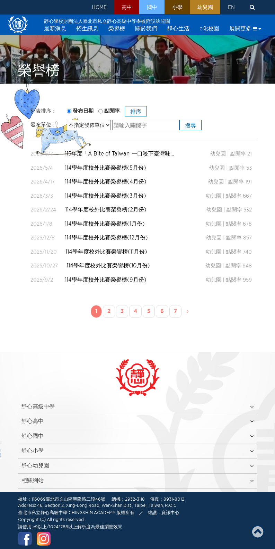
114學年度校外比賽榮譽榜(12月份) (106, 237)
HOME (97, 7)
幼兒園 (204, 7)
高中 (125, 7)
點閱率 (112, 111)
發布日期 (83, 111)
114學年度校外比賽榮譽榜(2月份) (106, 209)
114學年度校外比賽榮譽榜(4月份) (106, 181)
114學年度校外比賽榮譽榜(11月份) (106, 251)
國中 (150, 7)
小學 (176, 7)
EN (231, 7)
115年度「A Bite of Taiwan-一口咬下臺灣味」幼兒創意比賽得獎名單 (120, 153)
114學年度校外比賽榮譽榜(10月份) (108, 265)
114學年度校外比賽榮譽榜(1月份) (105, 223)
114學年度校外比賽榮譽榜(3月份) (106, 195)
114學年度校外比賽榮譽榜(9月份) (106, 279)
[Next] (188, 312)
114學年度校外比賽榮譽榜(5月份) (106, 167)
